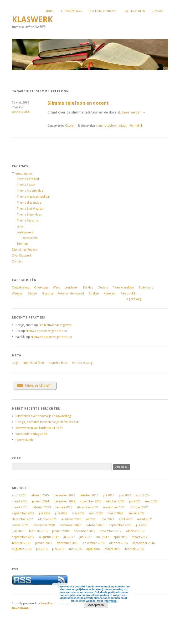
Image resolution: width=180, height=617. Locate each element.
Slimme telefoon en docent (78, 103)
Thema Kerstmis (28, 220)
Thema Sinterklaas (29, 214)
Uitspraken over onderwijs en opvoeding (43, 416)
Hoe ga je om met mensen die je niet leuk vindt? (47, 422)
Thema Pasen (26, 184)
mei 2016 (75, 549)
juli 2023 (134, 501)
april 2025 (19, 495)
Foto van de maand (71, 293)
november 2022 (114, 507)
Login (15, 363)
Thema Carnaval (28, 179)
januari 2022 (136, 513)
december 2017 (84, 531)
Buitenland (146, 287)
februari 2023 (41, 507)
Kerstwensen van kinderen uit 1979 (38, 428)
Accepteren (96, 605)
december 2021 (22, 519)
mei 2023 (151, 501)
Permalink (136, 125)
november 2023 (90, 501)
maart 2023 (19, 507)
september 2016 (143, 543)
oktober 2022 (138, 507)
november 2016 (93, 543)
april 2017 (120, 537)
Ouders (103, 287)
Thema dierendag (29, 202)
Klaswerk (32, 19)
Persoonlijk (128, 293)
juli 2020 (141, 525)
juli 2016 (41, 549)
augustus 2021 (71, 519)
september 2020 (120, 525)
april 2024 (142, 495)
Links (20, 226)
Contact (158, 11)
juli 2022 (44, 513)
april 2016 (93, 549)
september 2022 (23, 513)
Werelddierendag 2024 (31, 434)
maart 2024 (19, 501)
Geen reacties (21, 111)
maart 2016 (112, 549)
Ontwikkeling (20, 287)
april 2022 (96, 513)
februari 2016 (134, 549)
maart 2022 (115, 513)
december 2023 (64, 501)
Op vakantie (29, 238)
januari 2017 (43, 543)
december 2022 (87, 507)
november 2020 (70, 525)
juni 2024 (125, 495)
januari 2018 (60, 531)
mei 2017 (102, 537)
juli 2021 (91, 519)
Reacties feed (58, 363)
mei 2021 (108, 519)
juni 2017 (85, 537)
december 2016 (67, 543)
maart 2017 (139, 537)
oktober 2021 (47, 519)
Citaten (69, 125)
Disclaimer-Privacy (103, 11)
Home (50, 11)
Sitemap (22, 243)
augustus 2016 (21, 549)
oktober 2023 (115, 501)
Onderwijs (41, 287)
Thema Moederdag (30, 190)
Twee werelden (123, 287)
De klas (88, 287)
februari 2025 (39, 495)
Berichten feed (34, 363)
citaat (122, 125)
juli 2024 (108, 495)
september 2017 (23, 537)
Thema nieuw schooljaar (33, 196)
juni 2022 (61, 513)
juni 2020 (18, 531)
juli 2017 (69, 537)
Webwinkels (25, 232)
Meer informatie (107, 600)
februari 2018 (38, 531)
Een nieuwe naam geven (55, 325)
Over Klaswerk (134, 11)
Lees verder (134, 112)
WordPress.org (82, 363)
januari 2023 (64, 507)
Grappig (47, 293)
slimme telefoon (107, 125)
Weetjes (17, 293)
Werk (56, 287)
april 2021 (125, 519)
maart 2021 (145, 519)
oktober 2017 (135, 531)
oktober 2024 (89, 495)
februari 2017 (21, 543)
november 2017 (110, 531)
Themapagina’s (71, 11)
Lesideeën (71, 287)
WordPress (48, 603)
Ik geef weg (133, 299)
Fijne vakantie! (24, 440)
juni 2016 (58, 549)
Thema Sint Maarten (30, 208)
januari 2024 (40, 501)
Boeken (94, 293)
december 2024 (64, 495)
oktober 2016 (118, 543)
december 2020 (44, 525)
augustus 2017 (49, 537)
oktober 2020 (95, 525)
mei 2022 (78, 513)
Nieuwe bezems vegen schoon (46, 331)
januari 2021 (20, 525)
